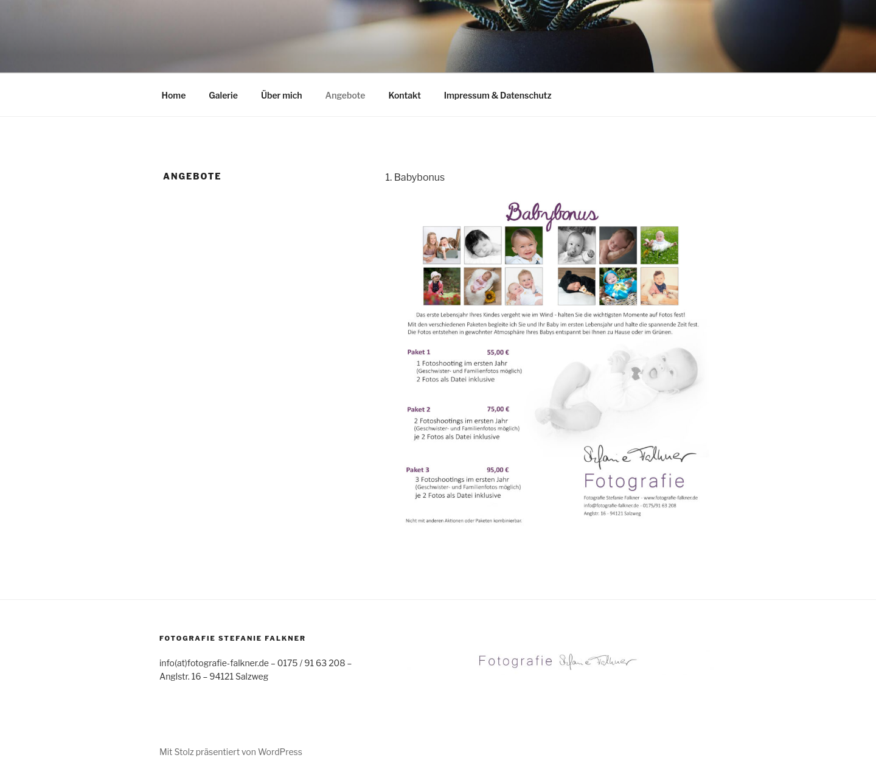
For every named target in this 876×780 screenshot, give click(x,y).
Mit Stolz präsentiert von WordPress (230, 752)
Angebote (345, 95)
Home (174, 95)
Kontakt (404, 95)
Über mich (281, 95)
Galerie (223, 95)
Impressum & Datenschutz (498, 95)
